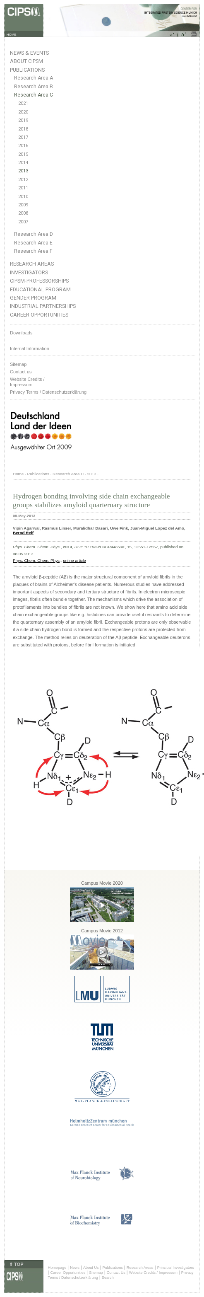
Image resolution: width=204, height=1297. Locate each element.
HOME (12, 34)
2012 (23, 179)
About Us (91, 1268)
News (74, 1268)
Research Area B (33, 87)
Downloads (21, 332)
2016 (23, 145)
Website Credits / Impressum (153, 1272)
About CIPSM (26, 61)
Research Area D (33, 234)
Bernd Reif (23, 532)
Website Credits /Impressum (27, 382)
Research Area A (33, 78)
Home (18, 474)
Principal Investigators (175, 1268)
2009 (23, 205)
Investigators (29, 272)
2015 (23, 154)
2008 (23, 213)
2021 (23, 103)
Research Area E (33, 243)
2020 (23, 112)
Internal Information (29, 348)
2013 (23, 171)
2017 (23, 137)
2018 (23, 129)
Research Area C (33, 95)
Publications (27, 70)
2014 (23, 162)
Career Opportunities (39, 315)
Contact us (21, 371)
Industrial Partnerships (43, 306)
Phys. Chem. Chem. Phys (36, 560)
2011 (23, 188)
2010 (23, 196)
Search (108, 1277)
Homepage (57, 1268)
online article (74, 560)
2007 (23, 222)
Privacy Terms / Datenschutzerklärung (48, 392)
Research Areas (32, 264)
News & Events (29, 53)
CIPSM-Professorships (39, 281)
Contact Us (116, 1272)
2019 (23, 120)
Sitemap (18, 364)
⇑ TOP (16, 1264)
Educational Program (40, 289)
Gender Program (33, 298)
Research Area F (33, 251)
